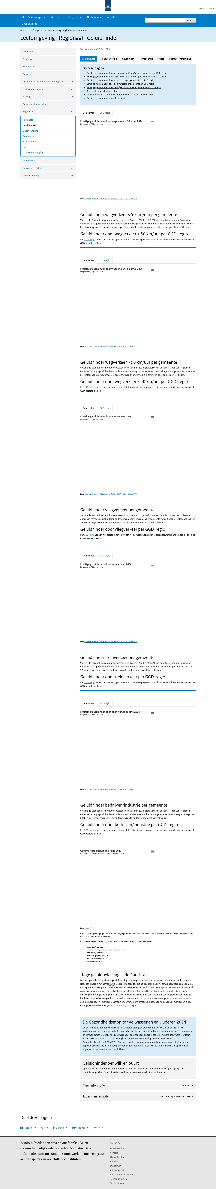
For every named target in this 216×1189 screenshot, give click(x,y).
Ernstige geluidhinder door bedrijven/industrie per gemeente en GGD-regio (124, 87)
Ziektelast (27, 59)
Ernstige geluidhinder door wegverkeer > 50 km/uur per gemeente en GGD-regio (126, 76)
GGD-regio (89, 239)
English (211, 8)
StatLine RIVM (156, 1072)
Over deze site (117, 1148)
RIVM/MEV (88, 928)
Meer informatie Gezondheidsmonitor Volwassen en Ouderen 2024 (120, 94)
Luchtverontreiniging (33, 152)
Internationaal (30, 160)
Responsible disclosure (121, 1174)
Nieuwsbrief (124, 1157)
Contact (201, 8)
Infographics (74, 17)
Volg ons (125, 1183)
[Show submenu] (63, 17)
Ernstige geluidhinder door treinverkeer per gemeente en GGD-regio (120, 83)
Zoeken (190, 20)
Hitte (25, 147)
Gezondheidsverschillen (34, 104)
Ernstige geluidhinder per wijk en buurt (106, 98)
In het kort (28, 51)
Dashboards (94, 17)
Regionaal (28, 119)
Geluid (26, 74)
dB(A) (112, 983)
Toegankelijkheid (119, 1178)
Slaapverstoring (30, 130)
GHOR (146, 1031)
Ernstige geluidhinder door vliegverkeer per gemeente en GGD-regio (120, 80)
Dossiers (55, 17)
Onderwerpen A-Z (38, 17)
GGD (132, 1031)
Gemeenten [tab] (90, 112)
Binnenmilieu (29, 66)
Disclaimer (115, 1165)
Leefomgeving (37, 30)
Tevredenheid (29, 141)
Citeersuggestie (117, 1170)
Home (23, 17)
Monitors (112, 17)
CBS (179, 1031)
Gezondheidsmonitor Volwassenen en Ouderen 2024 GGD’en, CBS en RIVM (110, 198)
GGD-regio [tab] (105, 112)
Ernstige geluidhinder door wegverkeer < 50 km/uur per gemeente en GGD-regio (126, 73)
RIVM (167, 1031)
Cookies (114, 1161)
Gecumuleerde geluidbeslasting (102, 91)
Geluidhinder (37, 125)
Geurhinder (28, 136)
